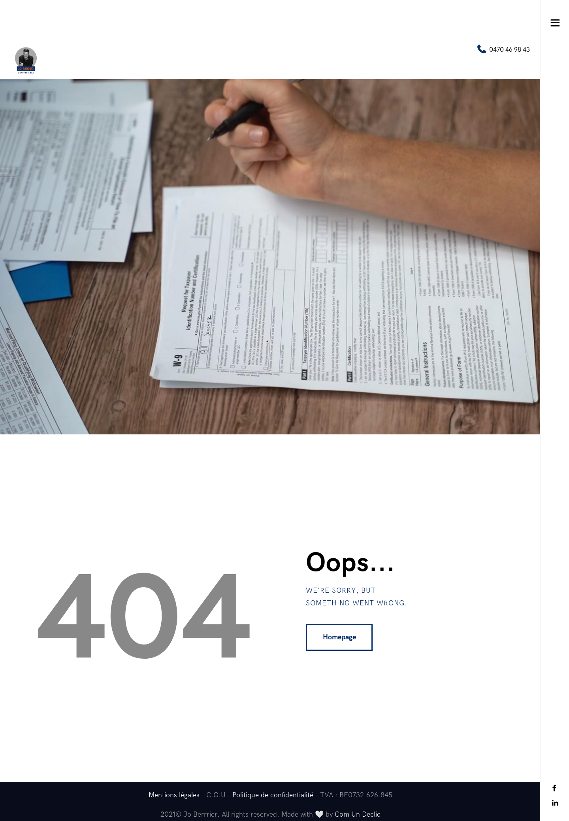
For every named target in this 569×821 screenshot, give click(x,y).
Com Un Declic (358, 814)
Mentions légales (174, 795)
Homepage (339, 637)
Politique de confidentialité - (276, 795)
